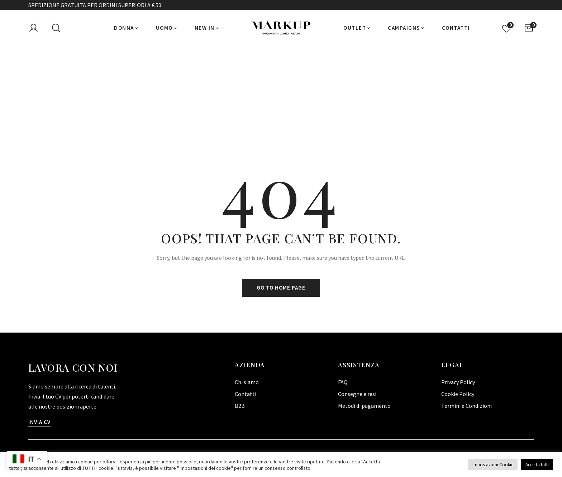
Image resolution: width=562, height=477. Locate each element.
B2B (240, 405)
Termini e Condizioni (466, 405)
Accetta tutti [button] (537, 465)
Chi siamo (247, 382)
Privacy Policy (458, 382)
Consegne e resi (357, 393)
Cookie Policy (457, 393)
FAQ (343, 382)
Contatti (245, 393)
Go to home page (281, 287)
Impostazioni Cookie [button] (492, 465)
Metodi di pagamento (364, 405)
